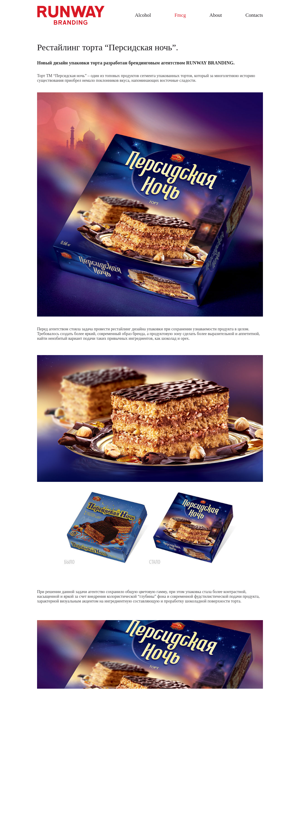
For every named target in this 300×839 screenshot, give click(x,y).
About (215, 15)
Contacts (254, 15)
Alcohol (143, 15)
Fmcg (180, 15)
